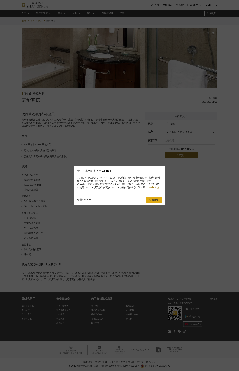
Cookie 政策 (152, 187)
